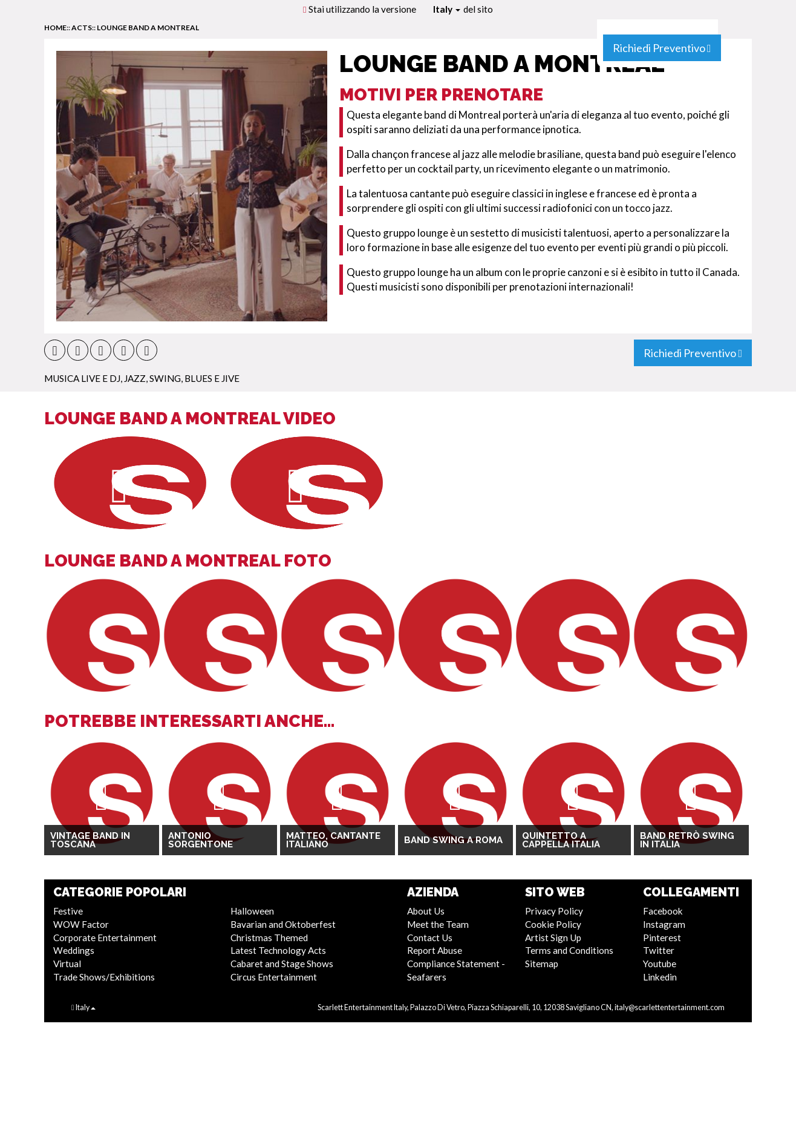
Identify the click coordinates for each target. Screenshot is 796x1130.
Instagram (664, 924)
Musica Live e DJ (82, 378)
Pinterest (662, 937)
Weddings (73, 950)
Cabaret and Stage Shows (281, 963)
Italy (446, 9)
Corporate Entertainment (105, 937)
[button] (54, 350)
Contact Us (429, 937)
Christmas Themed (269, 937)
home (55, 27)
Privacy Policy (554, 910)
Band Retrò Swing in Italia (687, 840)
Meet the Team (438, 924)
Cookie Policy (553, 924)
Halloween (252, 910)
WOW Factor (81, 924)
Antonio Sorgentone (200, 840)
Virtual (67, 963)
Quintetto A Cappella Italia (561, 840)
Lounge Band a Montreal (148, 27)
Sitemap (541, 963)
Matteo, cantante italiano (333, 840)
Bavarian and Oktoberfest (283, 924)
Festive (68, 910)
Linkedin (660, 976)
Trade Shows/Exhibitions (104, 976)
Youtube (659, 963)
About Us (426, 910)
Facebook (663, 910)
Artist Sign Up (553, 937)
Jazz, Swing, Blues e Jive (182, 378)
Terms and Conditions (569, 950)
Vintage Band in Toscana (90, 840)
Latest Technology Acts (278, 950)
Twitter (658, 950)
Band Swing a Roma (453, 840)
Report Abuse (434, 950)
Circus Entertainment (273, 976)
